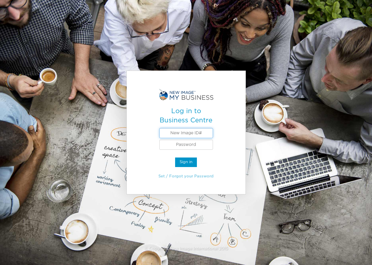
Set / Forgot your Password (186, 176)
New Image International (194, 248)
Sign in (186, 162)
